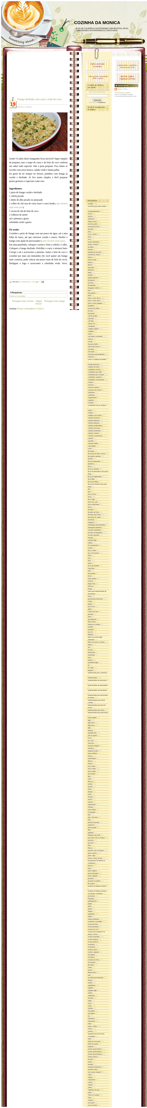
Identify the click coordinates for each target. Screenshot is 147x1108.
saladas (90, 982)
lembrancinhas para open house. (98, 712)
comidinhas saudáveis (95, 377)
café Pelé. (91, 321)
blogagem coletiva (94, 288)
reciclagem (91, 954)
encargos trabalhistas (95, 530)
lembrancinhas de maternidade (98, 685)
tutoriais (90, 1059)
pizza (90, 868)
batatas (90, 262)
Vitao (90, 1097)
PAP (89, 830)
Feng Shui (91, 568)
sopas (90, 1023)
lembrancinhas (93, 677)
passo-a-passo (92, 853)
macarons (91, 743)
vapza (90, 1074)
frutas (90, 596)
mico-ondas (92, 766)
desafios (90, 458)
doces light (91, 499)
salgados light (92, 990)
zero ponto (91, 1102)
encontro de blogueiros (95, 532)
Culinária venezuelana (95, 436)
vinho (90, 1092)
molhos (90, 784)
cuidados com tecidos (95, 415)
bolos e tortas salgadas (95, 303)
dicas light (91, 479)
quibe (90, 906)
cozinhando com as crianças (97, 405)
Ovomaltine (92, 812)
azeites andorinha (93, 242)
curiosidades (92, 446)
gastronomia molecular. (95, 599)
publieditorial (92, 901)
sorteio (90, 1028)
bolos (90, 295)
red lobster (91, 957)
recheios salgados (93, 952)
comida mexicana (93, 364)
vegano (90, 1077)
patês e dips (92, 855)
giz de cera (91, 606)
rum (89, 975)
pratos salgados (93, 876)
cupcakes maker (93, 443)
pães (89, 814)
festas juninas (92, 578)
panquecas (91, 825)
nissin (90, 794)
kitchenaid (91, 655)
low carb (91, 740)
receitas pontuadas (94, 936)
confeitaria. (92, 395)
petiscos (90, 865)
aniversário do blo (94, 226)
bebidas (90, 275)
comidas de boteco (94, 367)
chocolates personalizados (96, 354)
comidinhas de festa (94, 369)
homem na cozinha (94, 624)
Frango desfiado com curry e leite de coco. (39, 99)
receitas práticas (93, 939)
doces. (90, 507)
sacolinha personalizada (96, 977)
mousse (90, 786)
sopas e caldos (92, 1026)
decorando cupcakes (94, 456)
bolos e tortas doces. (94, 300)
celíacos (90, 339)
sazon (90, 1003)
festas (90, 576)
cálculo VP (91, 323)
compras (91, 382)
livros (90, 738)
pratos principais (93, 873)
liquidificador (92, 733)
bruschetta (91, 313)
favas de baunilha (93, 565)
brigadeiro (91, 305)
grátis (90, 616)
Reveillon (91, 965)
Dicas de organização (95, 476)
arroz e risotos (92, 234)
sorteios (90, 1031)
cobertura (91, 357)
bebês (90, 272)
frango (34, 282)
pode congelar (92, 870)
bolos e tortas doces (94, 298)
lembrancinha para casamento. (98, 673)
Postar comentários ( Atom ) (31, 308)
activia (90, 213)
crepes (90, 410)
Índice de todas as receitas (96, 642)
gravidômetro (92, 619)
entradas (90, 537)
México (90, 761)
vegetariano (92, 1079)
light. (90, 728)
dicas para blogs (93, 481)
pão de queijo (92, 827)
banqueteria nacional (95, 252)
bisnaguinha (92, 285)
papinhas (91, 832)
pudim (90, 903)
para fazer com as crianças (96, 837)
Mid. (89, 776)
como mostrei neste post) (53, 241)
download (91, 519)
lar (89, 665)
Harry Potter (92, 622)
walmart (90, 1100)
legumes (90, 670)
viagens (90, 1085)
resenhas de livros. (94, 960)
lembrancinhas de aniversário (97, 680)
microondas (92, 774)
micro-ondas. (92, 771)
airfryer (90, 216)
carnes (90, 334)
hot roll (90, 632)
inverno (90, 650)
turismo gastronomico (95, 1049)
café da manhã (92, 316)
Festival (90, 581)
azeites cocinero (93, 244)
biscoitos (91, 283)
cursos (90, 448)
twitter (90, 1062)
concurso (91, 385)
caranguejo (91, 326)
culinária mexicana (94, 428)
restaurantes (92, 962)
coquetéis (91, 400)
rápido (90, 916)
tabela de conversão (94, 1041)
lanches (90, 660)
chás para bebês (93, 344)
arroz (89, 231)
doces (90, 497)
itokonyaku (91, 652)
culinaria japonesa (94, 420)
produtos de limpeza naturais (97, 886)
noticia (90, 799)
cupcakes (91, 441)
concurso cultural (93, 387)
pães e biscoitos (93, 817)
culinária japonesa (94, 423)
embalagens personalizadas (97, 525)
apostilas (91, 229)
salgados (91, 988)
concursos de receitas (95, 390)
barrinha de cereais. (94, 254)
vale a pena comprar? (95, 1072)
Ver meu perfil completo (122, 92)
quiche (90, 909)
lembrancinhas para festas (96, 710)
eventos (90, 548)
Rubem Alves (92, 972)
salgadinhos (92, 985)
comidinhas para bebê (95, 372)
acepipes (91, 203)
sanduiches (91, 995)
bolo (89, 290)
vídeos (90, 1087)
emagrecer (91, 522)
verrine (90, 1082)
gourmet (90, 614)
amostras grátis (93, 224)
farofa (90, 563)
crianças (90, 412)
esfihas (90, 543)
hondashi (91, 629)
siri (89, 1016)
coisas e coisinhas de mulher (97, 359)
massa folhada (92, 753)
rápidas (90, 911)
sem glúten (91, 1013)
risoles (90, 967)
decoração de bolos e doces (97, 453)
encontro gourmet (94, 535)
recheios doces (93, 949)
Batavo (90, 265)
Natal (90, 789)
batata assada (92, 259)
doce (89, 491)
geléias (90, 604)
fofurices (91, 586)
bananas (90, 249)
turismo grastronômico (95, 1054)
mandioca (91, 748)
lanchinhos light (93, 662)
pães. (89, 820)
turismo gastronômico (95, 1051)
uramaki (90, 1064)
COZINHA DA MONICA (97, 22)
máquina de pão (93, 751)
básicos (90, 257)
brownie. (91, 311)
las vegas (91, 667)
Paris (89, 845)
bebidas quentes (93, 277)
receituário (91, 944)
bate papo (91, 267)
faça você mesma (93, 553)
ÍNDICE (91, 634)
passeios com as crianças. (96, 850)
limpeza (90, 730)
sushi (89, 1039)
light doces (91, 722)
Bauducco (91, 270)
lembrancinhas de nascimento (97, 690)
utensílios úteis (93, 1069)
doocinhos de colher (94, 517)
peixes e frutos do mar (95, 858)
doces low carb (93, 502)
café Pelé (91, 318)
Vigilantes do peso (94, 1090)
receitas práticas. (93, 942)
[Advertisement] (33, 75)
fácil (89, 560)
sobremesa (91, 1018)
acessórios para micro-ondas (97, 206)
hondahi (90, 627)
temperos (91, 1046)
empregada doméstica (95, 527)
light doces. (92, 725)
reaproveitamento (93, 919)
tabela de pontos (93, 1044)
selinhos (90, 1008)
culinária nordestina (94, 430)
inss (89, 647)
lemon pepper (92, 717)
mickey (90, 763)
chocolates (91, 351)
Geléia (90, 601)
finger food (91, 583)
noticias (90, 802)
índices (90, 644)
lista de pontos (92, 735)
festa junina (92, 573)
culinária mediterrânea (95, 425)
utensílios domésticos (95, 1067)
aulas (89, 237)
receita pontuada (93, 926)
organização (92, 804)
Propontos (91, 898)
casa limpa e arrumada (95, 336)
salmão (90, 993)
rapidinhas (91, 914)
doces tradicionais (94, 504)
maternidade (92, 758)
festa (89, 571)
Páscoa (90, 848)
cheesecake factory (94, 346)
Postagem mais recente (23, 301)
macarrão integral (93, 746)
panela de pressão (93, 822)
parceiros (91, 840)
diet (89, 489)
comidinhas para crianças (96, 374)
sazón (90, 1006)
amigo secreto (92, 221)
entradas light (92, 540)
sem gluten (91, 1011)
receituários (92, 947)
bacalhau (91, 247)
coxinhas (91, 402)
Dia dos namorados (94, 461)
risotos (90, 970)
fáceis (90, 555)
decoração (91, 451)
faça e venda (92, 550)
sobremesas (92, 1021)
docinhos (91, 509)
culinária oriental (93, 433)
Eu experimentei (93, 545)
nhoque (90, 791)
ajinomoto (91, 219)
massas (90, 756)
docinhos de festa (93, 512)
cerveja (90, 341)
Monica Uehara (122, 89)
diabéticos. (91, 464)
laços (89, 657)
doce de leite (92, 494)
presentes (91, 878)
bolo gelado (92, 293)
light (89, 720)
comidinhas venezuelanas (96, 379)
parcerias (91, 843)
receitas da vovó (93, 929)
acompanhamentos (25, 282)
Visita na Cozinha (94, 1095)
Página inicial (38, 302)
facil (89, 558)
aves (89, 239)
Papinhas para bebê (94, 835)
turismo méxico (93, 1056)
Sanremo (91, 998)
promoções (91, 896)
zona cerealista (93, 1105)
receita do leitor (93, 924)
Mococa (90, 781)
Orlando (90, 807)
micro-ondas (92, 768)
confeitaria (91, 392)
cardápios (91, 331)
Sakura (90, 980)
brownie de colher (94, 308)
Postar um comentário (17, 296)
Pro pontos (91, 883)
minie (90, 779)
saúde (90, 1000)
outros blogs (92, 809)
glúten (90, 609)
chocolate (91, 349)
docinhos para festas (94, 514)
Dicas (90, 466)
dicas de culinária (93, 469)
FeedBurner (101, 102)
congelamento (92, 397)
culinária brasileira (94, 418)
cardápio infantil (93, 329)
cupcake (90, 438)
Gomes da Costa (93, 611)
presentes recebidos (94, 881)
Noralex (90, 797)
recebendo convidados (95, 921)
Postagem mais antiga (54, 301)
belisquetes (91, 280)
